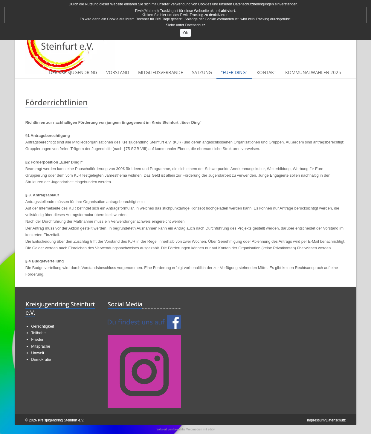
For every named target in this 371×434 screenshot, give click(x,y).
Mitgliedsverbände (160, 72)
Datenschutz (195, 25)
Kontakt (266, 72)
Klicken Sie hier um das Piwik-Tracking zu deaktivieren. (186, 15)
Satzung (202, 72)
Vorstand (117, 72)
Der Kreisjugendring (73, 72)
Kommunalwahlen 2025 (313, 72)
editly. (211, 429)
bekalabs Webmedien (187, 429)
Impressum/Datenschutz (326, 420)
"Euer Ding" (234, 72)
